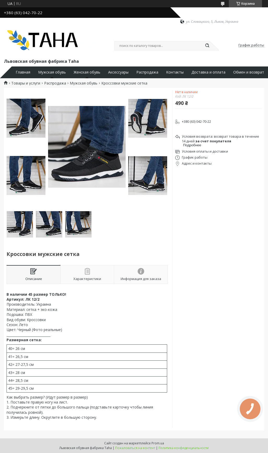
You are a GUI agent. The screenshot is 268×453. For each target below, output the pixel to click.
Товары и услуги (25, 83)
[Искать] (207, 46)
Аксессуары (118, 72)
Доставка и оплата (208, 72)
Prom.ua (158, 443)
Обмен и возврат (248, 72)
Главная (23, 72)
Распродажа (147, 72)
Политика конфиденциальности (184, 448)
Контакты (175, 72)
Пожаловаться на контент (135, 448)
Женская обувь (87, 72)
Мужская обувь (52, 72)
